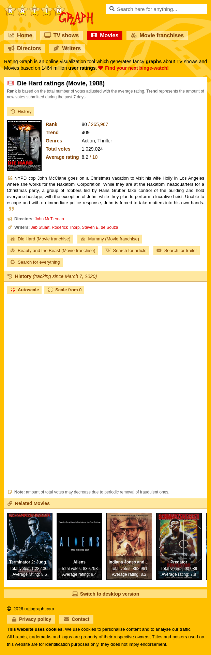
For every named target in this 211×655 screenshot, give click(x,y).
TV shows (61, 35)
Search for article (126, 250)
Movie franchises (157, 35)
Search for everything (35, 262)
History (20, 111)
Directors (24, 48)
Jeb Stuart (40, 227)
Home (20, 35)
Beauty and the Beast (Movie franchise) (52, 250)
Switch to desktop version (105, 594)
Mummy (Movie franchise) (109, 238)
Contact (76, 619)
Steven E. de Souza (100, 227)
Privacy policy (31, 619)
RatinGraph (48, 7)
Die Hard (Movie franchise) (40, 238)
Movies (104, 35)
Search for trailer (176, 250)
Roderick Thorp (66, 227)
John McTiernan (49, 219)
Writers (67, 48)
